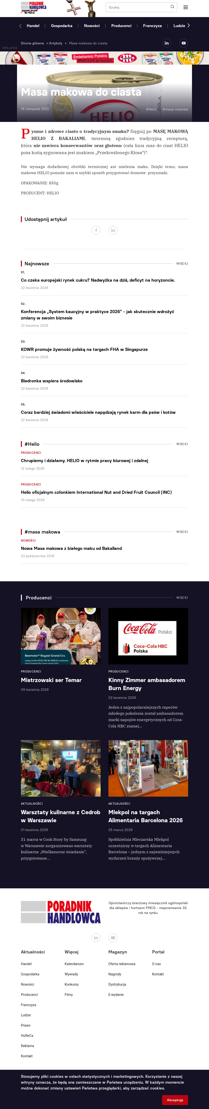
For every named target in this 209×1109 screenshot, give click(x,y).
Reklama (27, 1046)
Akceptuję (175, 1100)
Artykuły (55, 43)
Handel (33, 25)
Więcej (182, 263)
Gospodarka (61, 25)
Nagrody (114, 974)
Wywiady (71, 974)
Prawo (25, 1025)
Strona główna (32, 43)
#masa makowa (175, 109)
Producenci (121, 25)
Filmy (69, 995)
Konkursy (72, 984)
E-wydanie (116, 995)
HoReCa (27, 1036)
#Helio (151, 109)
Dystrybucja (117, 984)
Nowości (92, 25)
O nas (156, 964)
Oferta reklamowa (121, 964)
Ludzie (179, 25)
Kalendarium (74, 964)
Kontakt (27, 1056)
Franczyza (152, 25)
